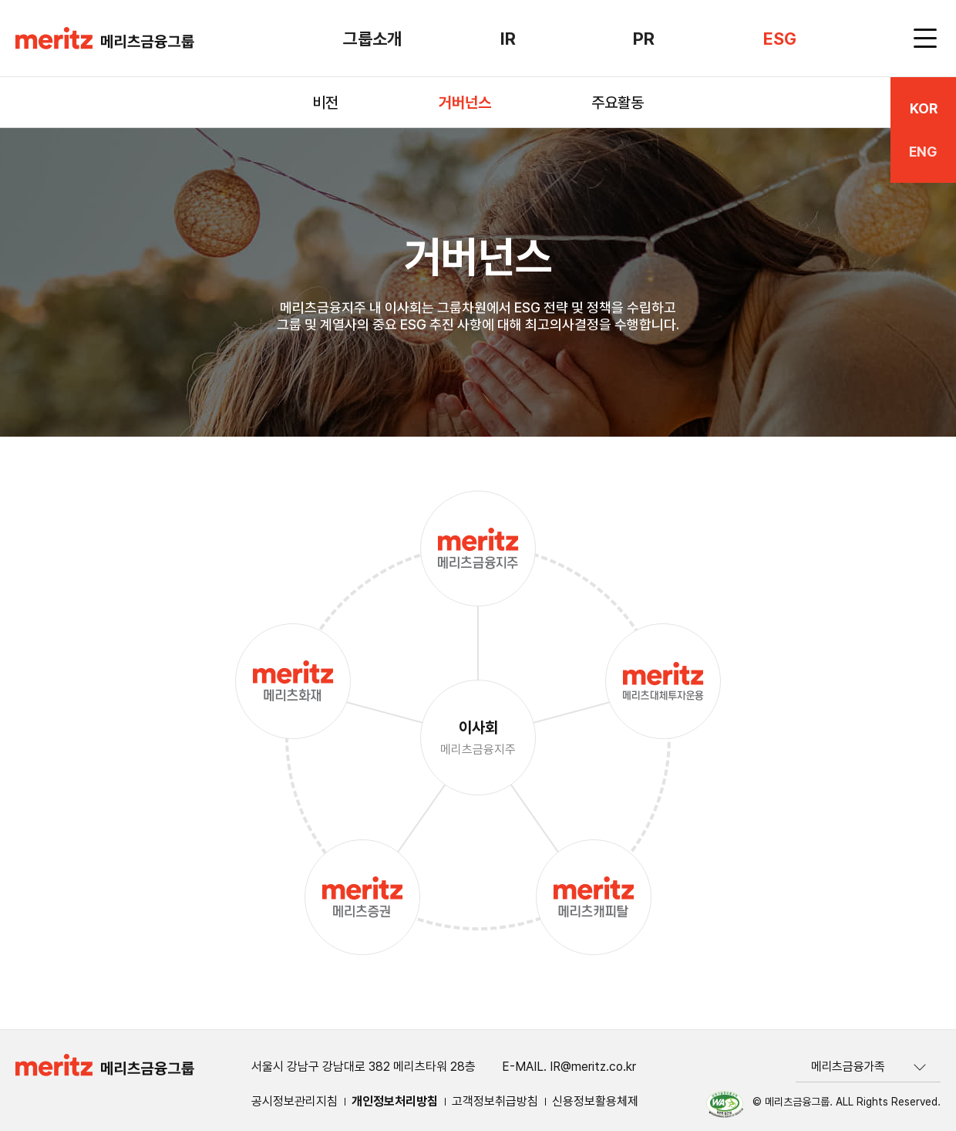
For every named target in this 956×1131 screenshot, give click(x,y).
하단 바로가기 (0, 0)
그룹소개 (372, 39)
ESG (779, 39)
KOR (923, 108)
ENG (923, 151)
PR (644, 39)
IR (508, 39)
